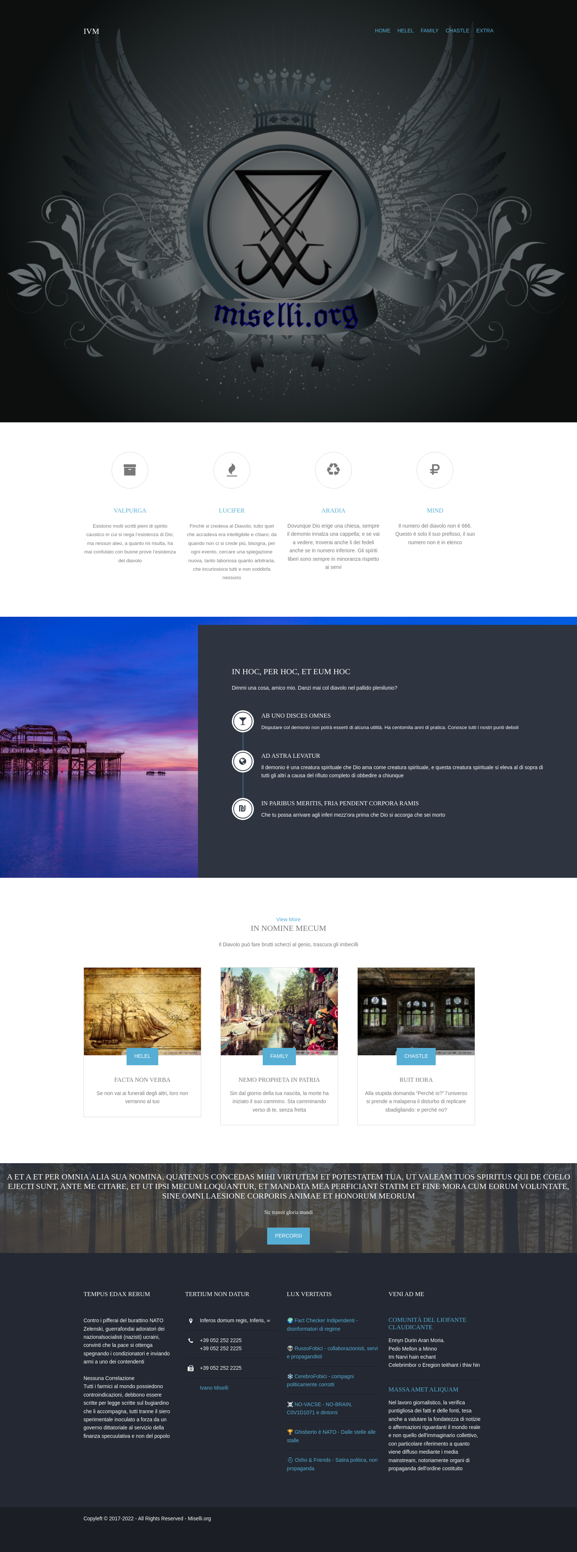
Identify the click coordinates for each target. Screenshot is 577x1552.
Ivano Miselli (230, 1401)
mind (428, 508)
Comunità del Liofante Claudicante (426, 1329)
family (405, 31)
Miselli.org (224, 1541)
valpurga (149, 508)
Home (357, 31)
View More (288, 929)
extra (459, 31)
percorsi (288, 1241)
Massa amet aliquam (422, 1403)
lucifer (242, 508)
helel (380, 31)
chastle (433, 31)
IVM (116, 31)
